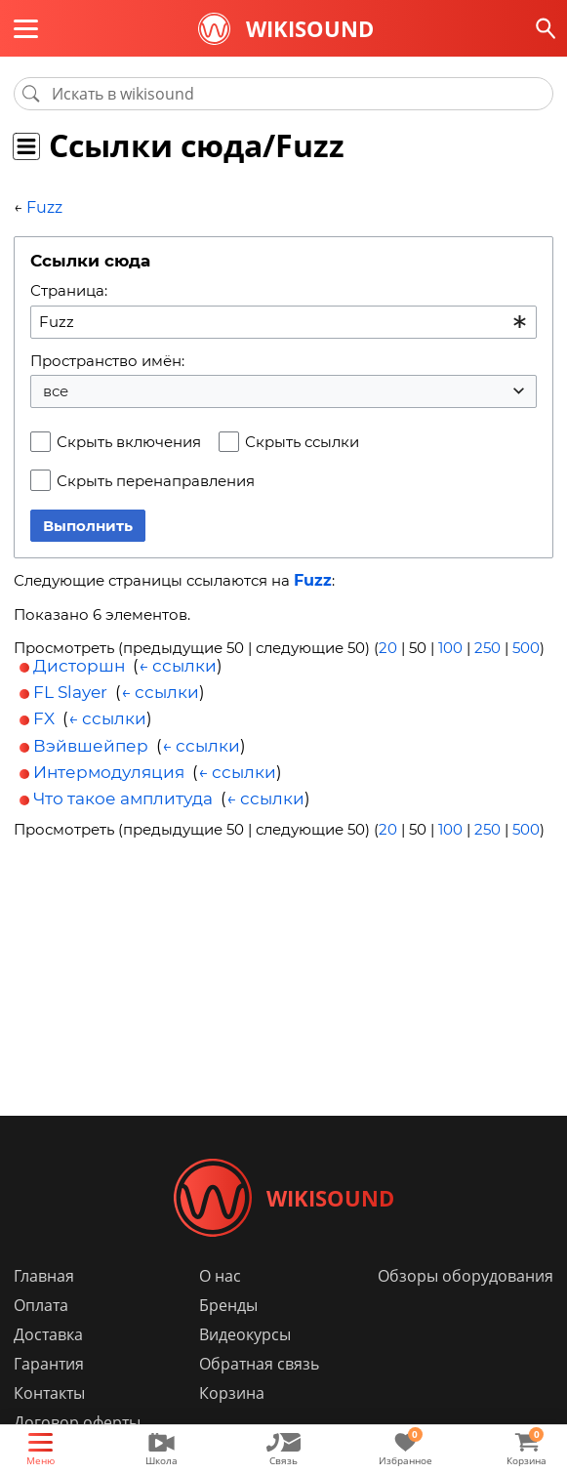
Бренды (228, 1305)
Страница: (68, 290)
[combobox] (283, 322)
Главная (44, 1276)
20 (388, 647)
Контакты (49, 1393)
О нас (220, 1276)
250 (487, 647)
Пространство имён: (107, 360)
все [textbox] (55, 391)
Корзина (231, 1393)
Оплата (41, 1305)
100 (450, 647)
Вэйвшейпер (90, 746)
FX (44, 718)
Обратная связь (259, 1363)
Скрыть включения (129, 441)
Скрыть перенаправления (156, 480)
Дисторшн (79, 666)
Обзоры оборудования (465, 1276)
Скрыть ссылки (302, 441)
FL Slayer (70, 692)
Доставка (48, 1334)
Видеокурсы (245, 1334)
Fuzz (44, 207)
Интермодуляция (108, 772)
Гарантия (49, 1363)
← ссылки (178, 666)
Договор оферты (77, 1422)
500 (526, 647)
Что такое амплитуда (123, 798)
